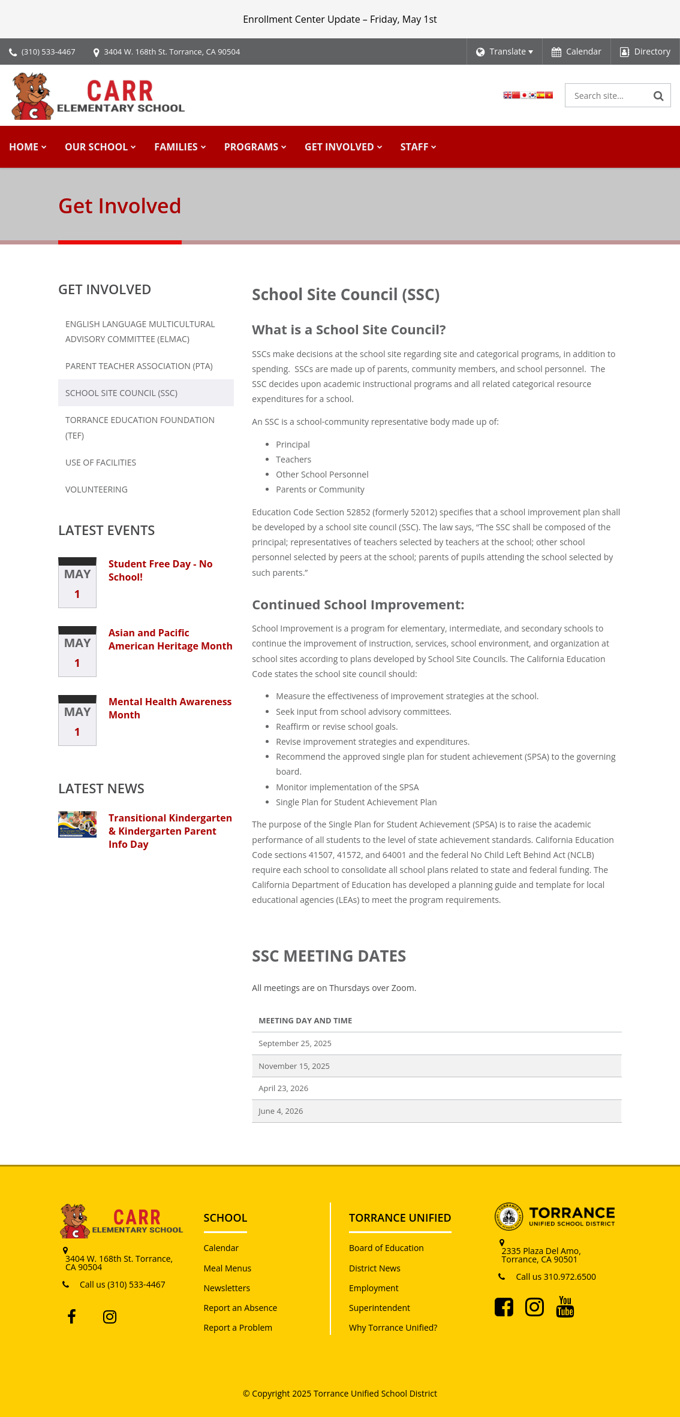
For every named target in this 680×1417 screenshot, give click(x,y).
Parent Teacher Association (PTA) (139, 365)
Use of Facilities (121, 465)
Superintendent (379, 1307)
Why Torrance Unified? (393, 1327)
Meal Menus (228, 1268)
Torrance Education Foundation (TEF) (140, 431)
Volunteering (96, 489)
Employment (374, 1288)
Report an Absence (241, 1307)
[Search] (659, 95)
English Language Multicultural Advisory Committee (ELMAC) (140, 331)
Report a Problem (238, 1327)
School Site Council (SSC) (121, 392)
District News (375, 1268)
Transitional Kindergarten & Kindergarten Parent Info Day (170, 831)
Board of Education (386, 1247)
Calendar (221, 1247)
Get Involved (104, 289)
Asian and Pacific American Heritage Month (171, 639)
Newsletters (227, 1288)
